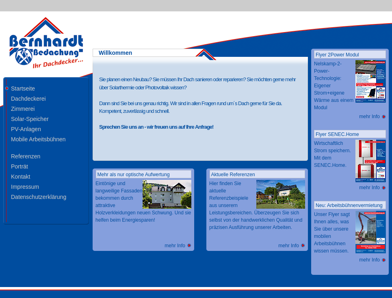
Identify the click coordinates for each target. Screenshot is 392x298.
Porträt (19, 166)
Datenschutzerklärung (38, 197)
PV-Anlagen (26, 129)
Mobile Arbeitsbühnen (38, 139)
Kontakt (20, 176)
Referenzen (25, 156)
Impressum (25, 187)
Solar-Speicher (30, 119)
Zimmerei (23, 109)
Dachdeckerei (28, 98)
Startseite (23, 88)
